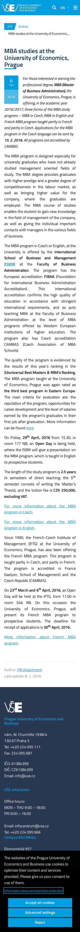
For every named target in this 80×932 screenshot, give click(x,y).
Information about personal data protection (33, 890)
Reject (40, 922)
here (29, 428)
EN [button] (63, 7)
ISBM (9, 264)
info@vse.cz (25, 776)
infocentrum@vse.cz (32, 826)
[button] (54, 7)
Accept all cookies (40, 902)
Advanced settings (40, 912)
